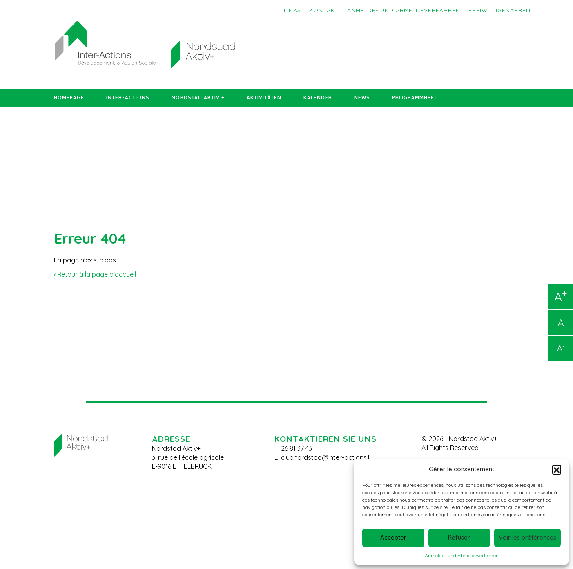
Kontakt (324, 10)
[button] (557, 469)
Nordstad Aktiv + (198, 98)
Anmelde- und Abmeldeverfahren (462, 555)
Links (292, 10)
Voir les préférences (527, 537)
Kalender (317, 98)
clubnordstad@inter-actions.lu (327, 457)
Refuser (459, 537)
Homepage (69, 98)
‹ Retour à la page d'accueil (95, 274)
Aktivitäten (264, 98)
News (362, 98)
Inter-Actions (127, 98)
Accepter (393, 537)
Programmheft (414, 98)
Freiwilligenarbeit (500, 10)
